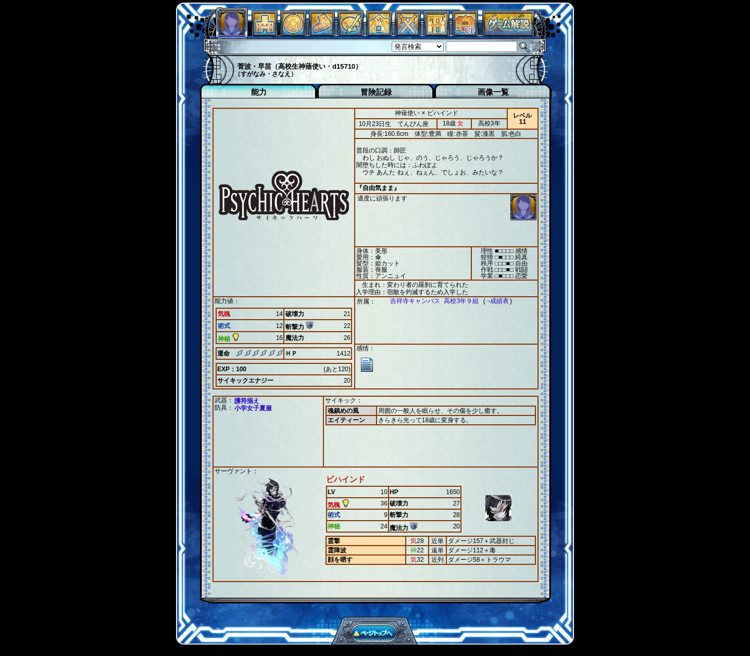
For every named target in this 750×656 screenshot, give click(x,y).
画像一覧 (493, 91)
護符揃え (246, 401)
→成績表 (492, 301)
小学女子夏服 (253, 408)
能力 (259, 91)
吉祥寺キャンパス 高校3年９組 (429, 301)
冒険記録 (376, 91)
